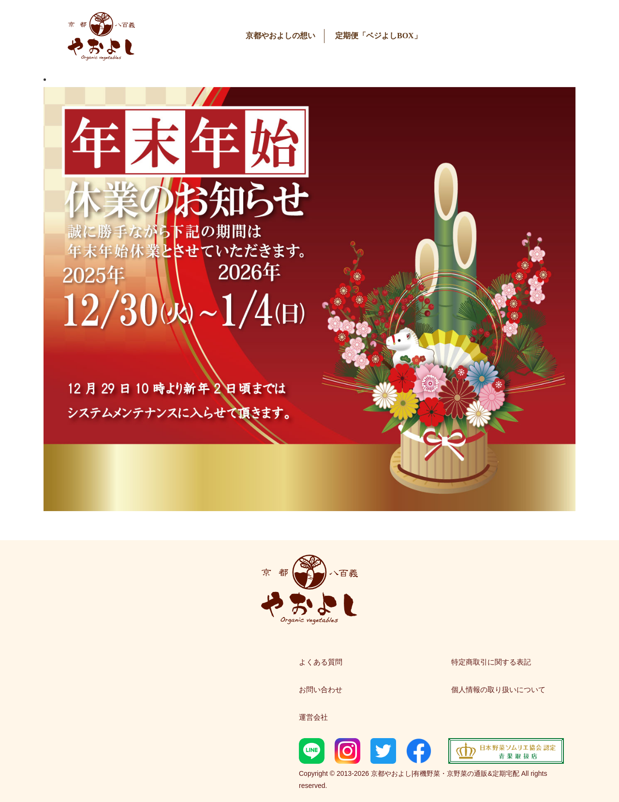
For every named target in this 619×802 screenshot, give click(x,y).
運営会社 (313, 717)
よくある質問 (320, 662)
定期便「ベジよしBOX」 (378, 35)
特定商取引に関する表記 (491, 662)
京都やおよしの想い (280, 35)
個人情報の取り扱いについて (498, 689)
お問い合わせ (320, 689)
